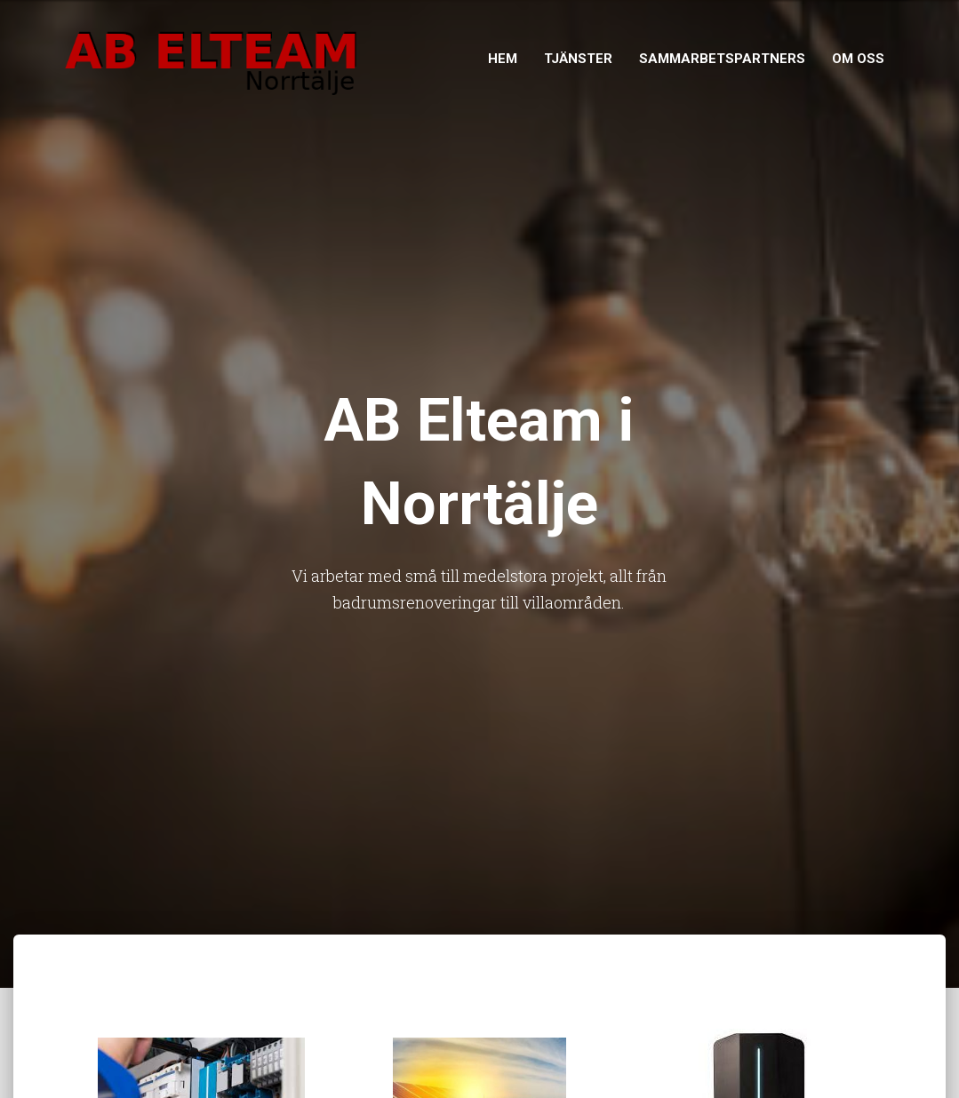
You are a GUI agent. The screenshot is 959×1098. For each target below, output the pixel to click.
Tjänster (578, 59)
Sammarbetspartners (722, 59)
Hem (502, 59)
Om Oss (858, 59)
